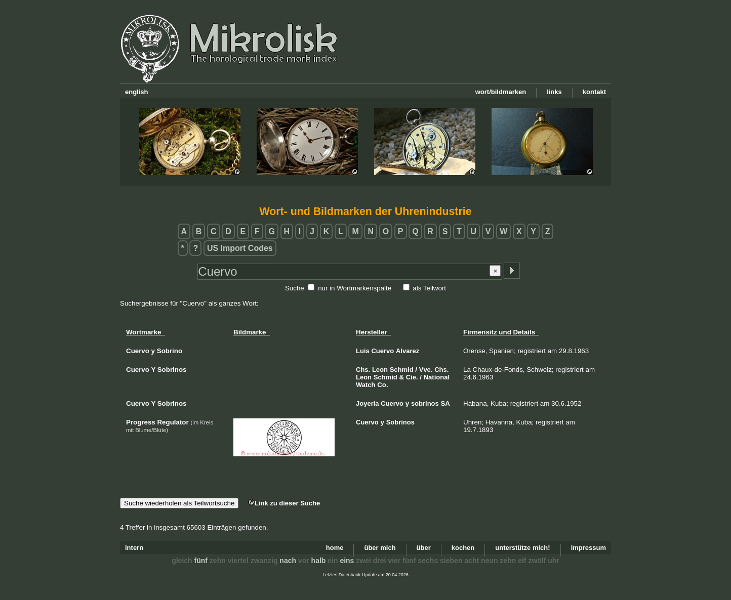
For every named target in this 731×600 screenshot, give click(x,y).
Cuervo (382, 351)
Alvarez (407, 351)
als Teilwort (429, 288)
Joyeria (367, 403)
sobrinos (425, 403)
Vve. (426, 369)
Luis (363, 351)
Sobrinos (400, 422)
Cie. (412, 377)
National (437, 377)
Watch (366, 385)
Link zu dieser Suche (284, 503)
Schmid (402, 369)
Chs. (363, 369)
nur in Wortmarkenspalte (354, 288)
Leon (380, 369)
